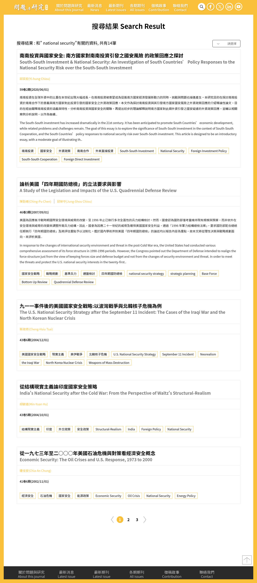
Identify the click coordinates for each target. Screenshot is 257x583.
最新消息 (94, 7)
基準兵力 (71, 289)
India (131, 445)
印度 (49, 445)
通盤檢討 (89, 289)
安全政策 (83, 445)
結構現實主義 (31, 445)
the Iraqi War (30, 378)
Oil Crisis (134, 512)
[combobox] (226, 44)
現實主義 (58, 370)
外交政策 (65, 445)
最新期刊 (116, 7)
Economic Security (108, 512)
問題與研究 (31, 7)
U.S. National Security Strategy (134, 370)
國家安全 (46, 152)
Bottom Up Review (35, 298)
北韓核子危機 (98, 370)
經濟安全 (28, 512)
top (247, 561)
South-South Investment (137, 152)
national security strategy (146, 289)
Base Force (209, 289)
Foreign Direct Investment (82, 160)
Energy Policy (186, 512)
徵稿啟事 (159, 7)
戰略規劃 (52, 289)
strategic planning (182, 289)
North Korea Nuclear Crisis (64, 378)
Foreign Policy (151, 445)
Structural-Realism (108, 445)
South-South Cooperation (39, 160)
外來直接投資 (104, 152)
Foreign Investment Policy (209, 152)
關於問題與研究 (69, 7)
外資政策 (65, 152)
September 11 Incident (178, 370)
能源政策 (83, 512)
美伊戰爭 (77, 370)
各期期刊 (137, 7)
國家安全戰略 (31, 289)
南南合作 (83, 152)
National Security (172, 152)
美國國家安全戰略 (34, 370)
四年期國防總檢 (112, 289)
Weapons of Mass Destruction (109, 378)
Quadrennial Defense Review (74, 298)
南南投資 (28, 152)
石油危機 (46, 512)
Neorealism (208, 370)
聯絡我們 (180, 7)
